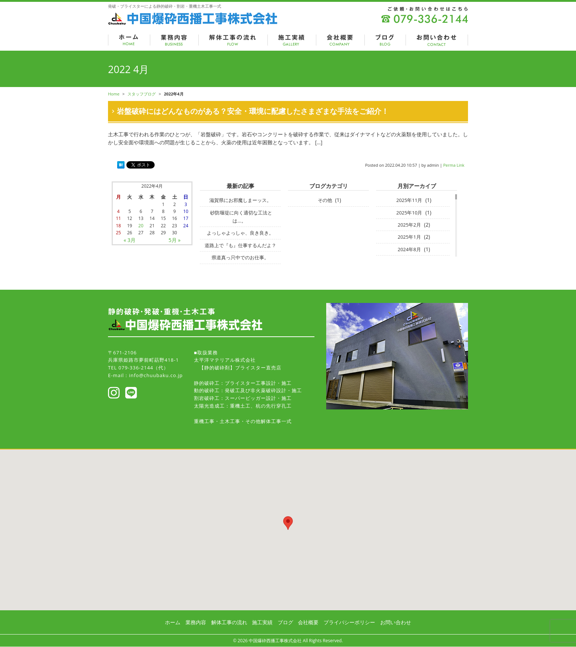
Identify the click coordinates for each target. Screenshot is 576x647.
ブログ (285, 622)
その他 (325, 200)
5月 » (175, 239)
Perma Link (454, 165)
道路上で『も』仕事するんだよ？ (240, 245)
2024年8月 (409, 249)
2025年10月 (409, 212)
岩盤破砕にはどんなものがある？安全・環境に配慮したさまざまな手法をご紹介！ (253, 111)
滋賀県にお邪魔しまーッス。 (240, 200)
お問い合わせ (395, 622)
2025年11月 (409, 200)
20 (141, 226)
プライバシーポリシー (349, 622)
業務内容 (196, 622)
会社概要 (308, 622)
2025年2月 (409, 224)
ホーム (172, 622)
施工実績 (262, 622)
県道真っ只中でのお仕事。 (240, 257)
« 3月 (130, 239)
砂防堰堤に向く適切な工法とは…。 (241, 216)
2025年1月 (409, 237)
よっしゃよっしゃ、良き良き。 (240, 232)
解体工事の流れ (229, 622)
